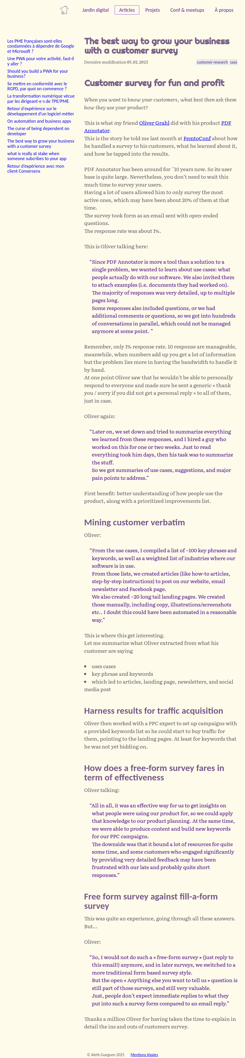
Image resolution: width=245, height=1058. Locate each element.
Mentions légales (144, 1055)
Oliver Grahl (154, 122)
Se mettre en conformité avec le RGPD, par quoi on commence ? (37, 86)
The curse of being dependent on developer (38, 131)
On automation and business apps (39, 121)
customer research (212, 62)
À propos (224, 10)
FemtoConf (197, 138)
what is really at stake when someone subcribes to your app (37, 156)
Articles (127, 10)
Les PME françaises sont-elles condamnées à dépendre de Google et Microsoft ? (40, 46)
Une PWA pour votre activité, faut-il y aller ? (40, 61)
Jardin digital (95, 10)
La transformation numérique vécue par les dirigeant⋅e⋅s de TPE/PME (41, 98)
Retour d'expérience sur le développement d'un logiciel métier (40, 111)
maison (64, 10)
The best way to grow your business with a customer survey (40, 143)
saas (233, 62)
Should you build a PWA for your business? (37, 73)
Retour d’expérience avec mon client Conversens (35, 168)
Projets (152, 10)
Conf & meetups (187, 10)
